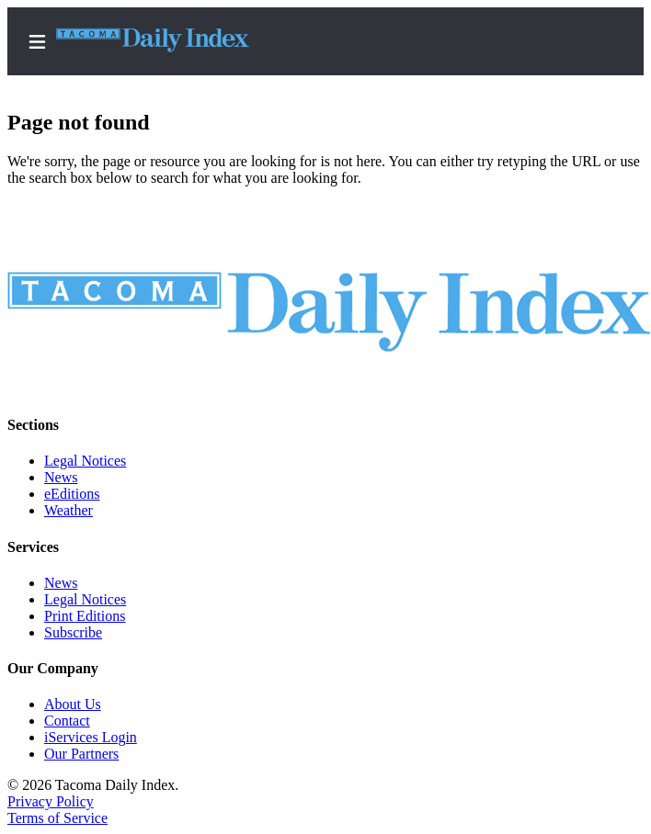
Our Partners (81, 753)
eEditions (71, 494)
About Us (72, 704)
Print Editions (84, 616)
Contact (67, 720)
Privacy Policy (50, 801)
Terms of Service (57, 818)
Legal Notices (85, 460)
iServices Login (90, 737)
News (60, 477)
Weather (68, 510)
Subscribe (73, 632)
